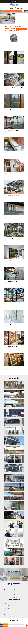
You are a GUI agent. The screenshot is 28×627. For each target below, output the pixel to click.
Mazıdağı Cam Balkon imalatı (13, 260)
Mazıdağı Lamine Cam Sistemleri (13, 152)
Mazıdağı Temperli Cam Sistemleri (14, 130)
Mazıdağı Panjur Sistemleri (12, 346)
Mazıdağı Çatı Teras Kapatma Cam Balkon (15, 87)
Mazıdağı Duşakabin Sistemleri (13, 324)
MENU (5, 11)
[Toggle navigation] (23, 11)
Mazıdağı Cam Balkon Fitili (12, 216)
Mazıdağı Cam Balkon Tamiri (13, 281)
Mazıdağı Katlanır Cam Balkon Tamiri (14, 303)
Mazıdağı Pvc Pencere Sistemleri (13, 367)
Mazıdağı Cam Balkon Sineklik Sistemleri (15, 109)
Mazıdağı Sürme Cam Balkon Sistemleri (15, 65)
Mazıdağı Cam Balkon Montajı (13, 238)
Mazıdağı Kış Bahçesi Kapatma (13, 195)
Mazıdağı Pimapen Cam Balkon (13, 173)
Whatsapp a (11, 8)
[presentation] (21, 25)
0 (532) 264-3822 (19, 8)
